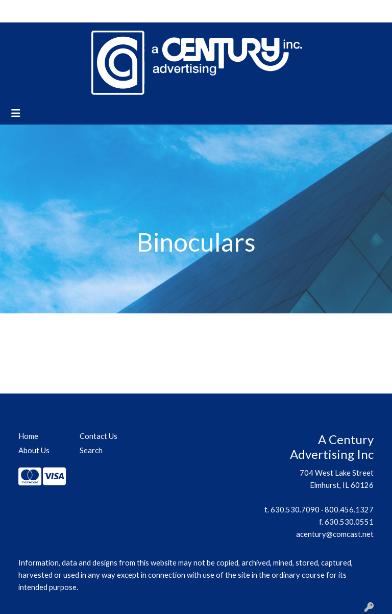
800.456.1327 (349, 509)
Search (254, 11)
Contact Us (99, 11)
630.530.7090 (295, 509)
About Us (55, 11)
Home (21, 11)
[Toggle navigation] (16, 113)
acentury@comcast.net (335, 534)
